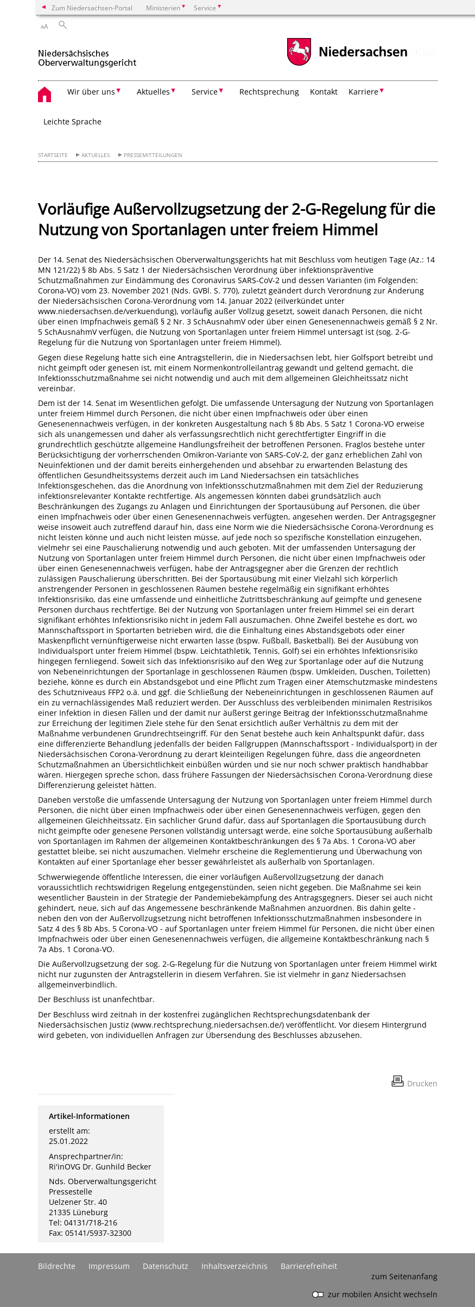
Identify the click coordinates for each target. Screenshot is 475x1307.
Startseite (53, 155)
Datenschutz (165, 1266)
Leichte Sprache (72, 121)
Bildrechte (56, 1266)
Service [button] (205, 91)
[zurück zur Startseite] (87, 53)
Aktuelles (95, 155)
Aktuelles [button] (153, 91)
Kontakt (324, 91)
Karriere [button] (363, 91)
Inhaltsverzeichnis (234, 1266)
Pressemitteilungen (153, 155)
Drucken (422, 1083)
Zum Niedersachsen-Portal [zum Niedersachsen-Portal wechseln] (92, 7)
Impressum (109, 1266)
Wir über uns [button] (91, 91)
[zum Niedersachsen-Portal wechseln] (347, 64)
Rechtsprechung (269, 91)
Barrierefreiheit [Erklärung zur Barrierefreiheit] (309, 1266)
